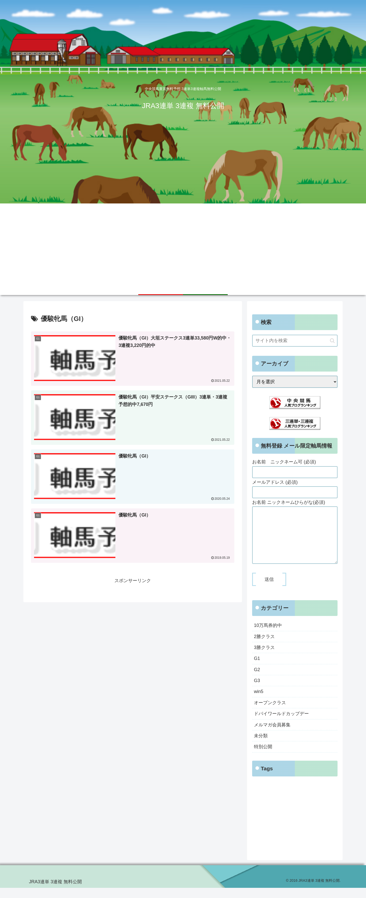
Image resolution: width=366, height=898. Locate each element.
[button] (332, 341)
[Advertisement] (183, 241)
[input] (295, 341)
